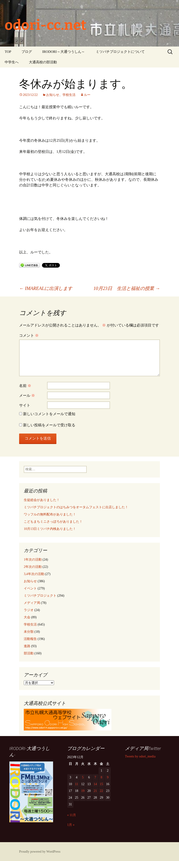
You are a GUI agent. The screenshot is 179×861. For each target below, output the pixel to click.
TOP (8, 52)
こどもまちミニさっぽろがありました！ (53, 521)
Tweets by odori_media (140, 756)
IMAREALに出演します (45, 288)
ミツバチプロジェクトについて (120, 52)
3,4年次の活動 (34, 574)
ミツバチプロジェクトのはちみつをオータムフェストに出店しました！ (76, 507)
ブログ (26, 52)
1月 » (71, 825)
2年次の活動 (33, 566)
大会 (27, 617)
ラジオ (29, 610)
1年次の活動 (33, 559)
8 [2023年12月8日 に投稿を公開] (101, 777)
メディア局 (32, 603)
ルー (87, 95)
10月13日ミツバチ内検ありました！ (50, 529)
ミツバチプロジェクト (40, 595)
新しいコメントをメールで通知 (49, 414)
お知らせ (52, 95)
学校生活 (69, 95)
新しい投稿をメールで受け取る (49, 425)
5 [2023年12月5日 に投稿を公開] (83, 777)
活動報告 (30, 639)
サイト (24, 405)
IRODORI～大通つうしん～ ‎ (64, 52)
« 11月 (71, 815)
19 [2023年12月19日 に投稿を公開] (82, 791)
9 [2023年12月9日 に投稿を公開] (108, 777)
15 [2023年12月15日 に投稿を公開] (101, 784)
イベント (30, 588)
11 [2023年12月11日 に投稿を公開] (76, 784)
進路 (27, 646)
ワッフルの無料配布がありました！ (50, 514)
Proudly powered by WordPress (39, 851)
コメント (29, 335)
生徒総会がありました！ (42, 500)
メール (27, 395)
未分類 (29, 631)
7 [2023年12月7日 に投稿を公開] (95, 777)
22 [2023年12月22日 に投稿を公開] (101, 791)
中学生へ (12, 62)
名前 (25, 386)
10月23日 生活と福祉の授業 (126, 288)
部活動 (29, 653)
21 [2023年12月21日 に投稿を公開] (95, 791)
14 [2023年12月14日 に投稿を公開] (95, 784)
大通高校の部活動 (43, 62)
